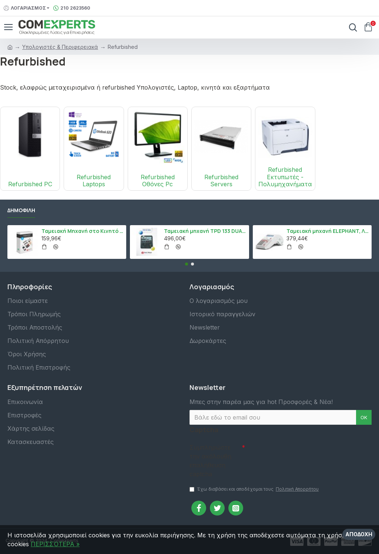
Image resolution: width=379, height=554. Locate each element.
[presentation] (297, 451)
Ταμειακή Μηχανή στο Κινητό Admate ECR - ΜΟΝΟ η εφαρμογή (82, 229)
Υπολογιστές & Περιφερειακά (60, 47)
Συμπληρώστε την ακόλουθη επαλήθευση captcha (210, 459)
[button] (186, 262)
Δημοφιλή (21, 209)
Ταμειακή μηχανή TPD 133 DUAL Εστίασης (205, 229)
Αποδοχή (358, 534)
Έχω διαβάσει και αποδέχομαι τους (255, 489)
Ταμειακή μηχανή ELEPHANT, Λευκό (327, 229)
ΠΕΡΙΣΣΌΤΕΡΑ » (55, 544)
